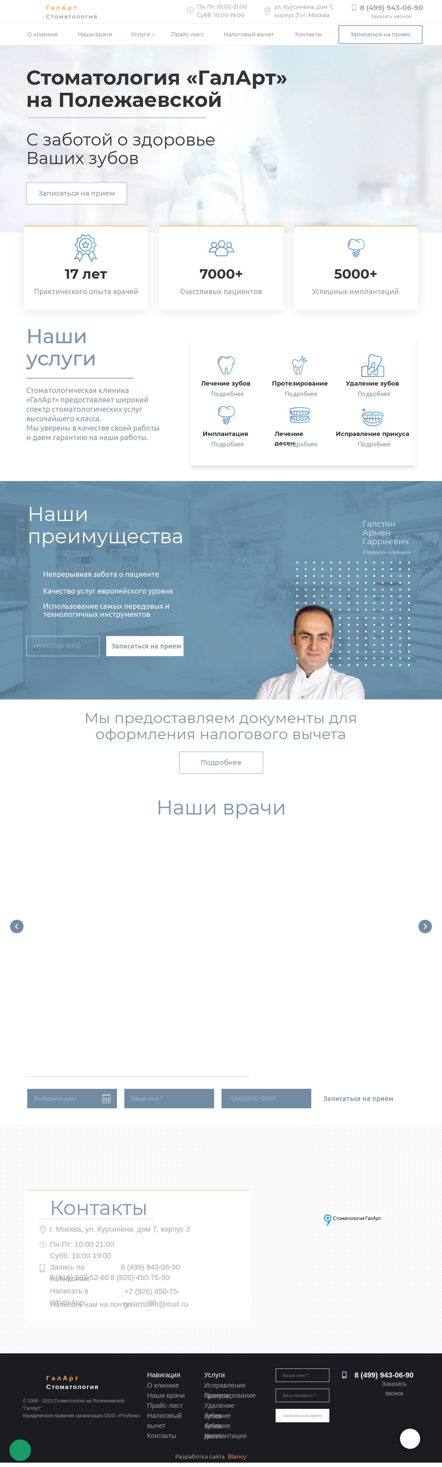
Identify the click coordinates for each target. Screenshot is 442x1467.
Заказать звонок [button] (391, 16)
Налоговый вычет (249, 34)
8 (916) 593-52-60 (79, 1282)
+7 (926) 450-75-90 (152, 1301)
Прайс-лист (187, 34)
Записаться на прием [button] (380, 34)
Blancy (237, 1461)
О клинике (42, 34)
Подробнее (227, 393)
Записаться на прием (146, 646)
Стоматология (72, 16)
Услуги (140, 34)
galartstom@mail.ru (156, 1308)
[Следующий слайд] (425, 928)
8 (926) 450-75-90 (139, 1282)
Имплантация (225, 1440)
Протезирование (230, 1399)
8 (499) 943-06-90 (391, 8)
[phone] (62, 646)
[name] (169, 1103)
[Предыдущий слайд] (17, 928)
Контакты (308, 34)
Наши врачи (95, 34)
